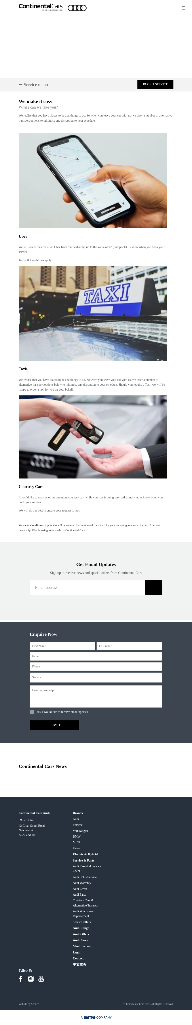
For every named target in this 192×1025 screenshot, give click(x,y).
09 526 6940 (26, 820)
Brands (78, 813)
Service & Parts (83, 860)
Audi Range (81, 928)
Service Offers (82, 922)
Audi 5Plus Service (85, 877)
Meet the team (83, 946)
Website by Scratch (29, 1004)
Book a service (155, 84)
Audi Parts (79, 894)
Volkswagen (80, 830)
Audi (76, 819)
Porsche (78, 825)
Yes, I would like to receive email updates (62, 712)
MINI (76, 842)
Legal (77, 952)
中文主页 (79, 964)
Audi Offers (81, 934)
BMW (77, 836)
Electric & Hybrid (85, 854)
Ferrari (77, 848)
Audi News (80, 940)
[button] (153, 587)
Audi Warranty (82, 883)
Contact (78, 958)
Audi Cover (80, 889)
